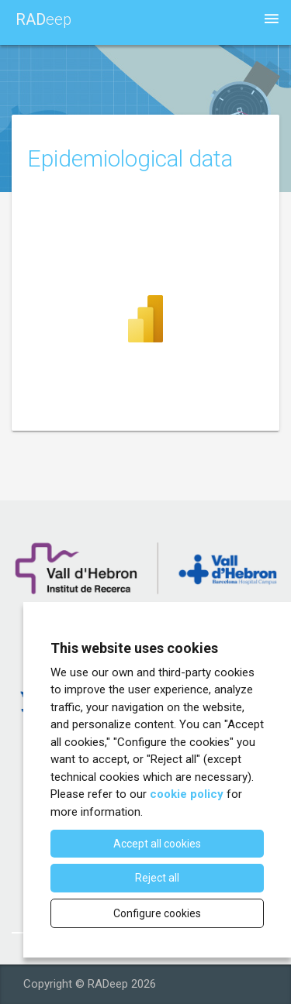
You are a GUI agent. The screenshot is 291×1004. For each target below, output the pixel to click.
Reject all (157, 878)
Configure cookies (157, 913)
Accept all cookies (157, 843)
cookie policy (186, 794)
